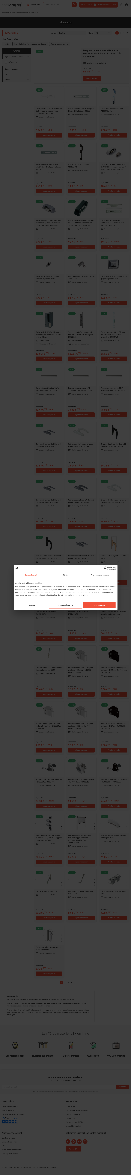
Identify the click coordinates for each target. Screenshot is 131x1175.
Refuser (32, 605)
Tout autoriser (99, 605)
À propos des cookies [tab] (100, 575)
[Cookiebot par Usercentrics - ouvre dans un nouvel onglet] (106, 568)
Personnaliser (66, 605)
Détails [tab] (65, 575)
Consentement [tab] (31, 575)
